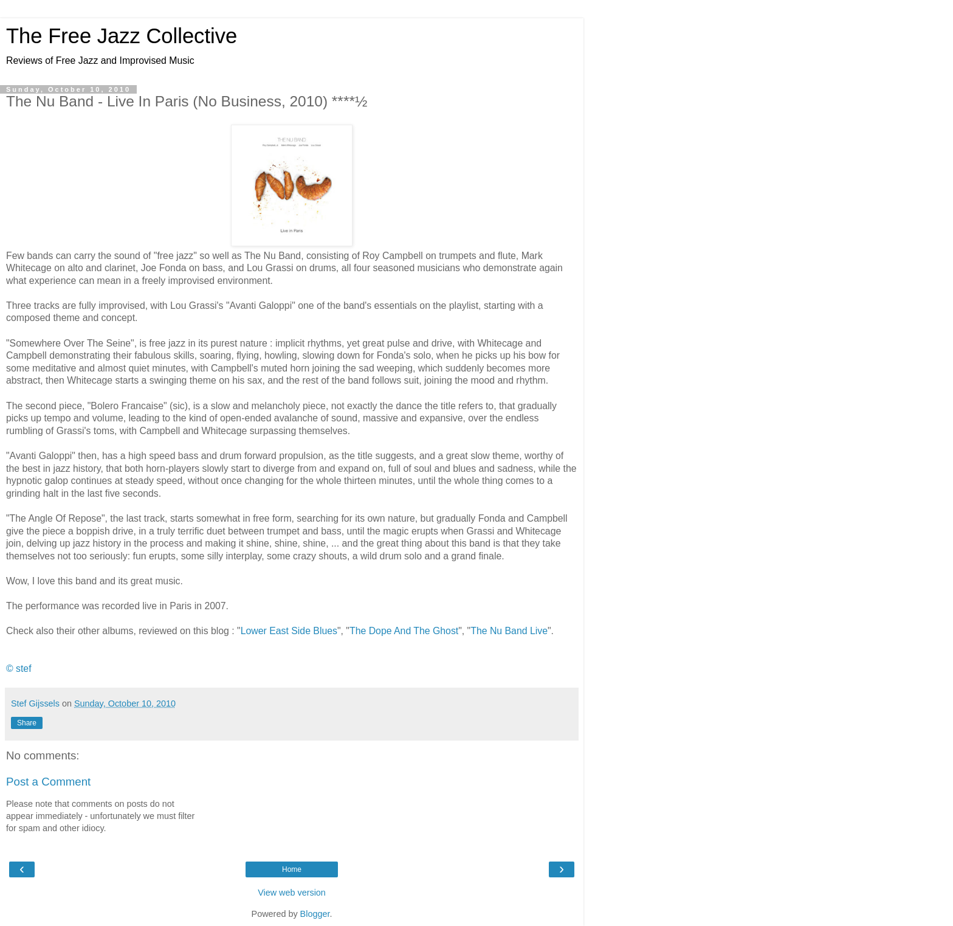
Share (26, 723)
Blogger (315, 914)
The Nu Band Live (509, 631)
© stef (19, 668)
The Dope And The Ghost (403, 631)
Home (291, 869)
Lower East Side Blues (289, 631)
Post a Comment (48, 781)
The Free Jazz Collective (121, 35)
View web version (292, 892)
